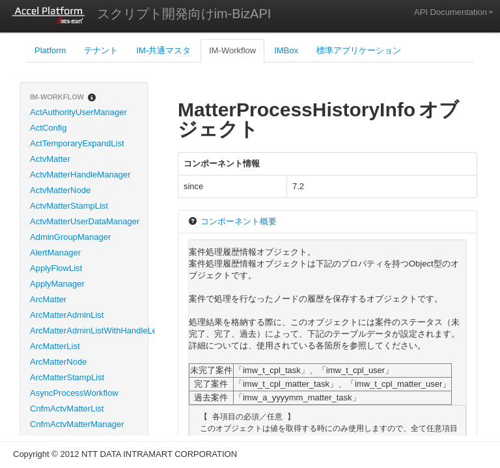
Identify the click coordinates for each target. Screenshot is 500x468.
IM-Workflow (232, 50)
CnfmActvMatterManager (77, 424)
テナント (101, 50)
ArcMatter (48, 299)
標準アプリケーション (358, 50)
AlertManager (55, 252)
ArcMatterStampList (67, 377)
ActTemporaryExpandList (77, 143)
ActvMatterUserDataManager (84, 221)
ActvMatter (50, 159)
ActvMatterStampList (69, 206)
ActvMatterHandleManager (80, 174)
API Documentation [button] (453, 12)
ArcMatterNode (58, 362)
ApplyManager (57, 284)
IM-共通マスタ (163, 50)
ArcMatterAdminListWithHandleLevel (89, 330)
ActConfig (48, 128)
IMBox (286, 50)
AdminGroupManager (70, 237)
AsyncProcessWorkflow (74, 393)
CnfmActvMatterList (67, 408)
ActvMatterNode (60, 190)
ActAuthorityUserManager (78, 112)
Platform (50, 50)
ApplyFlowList (56, 268)
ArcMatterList (55, 346)
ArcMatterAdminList (67, 315)
